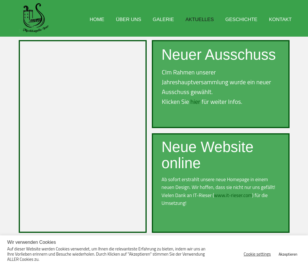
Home (97, 19)
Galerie (163, 19)
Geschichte (241, 19)
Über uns (128, 19)
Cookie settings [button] (257, 254)
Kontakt (280, 19)
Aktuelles (200, 19)
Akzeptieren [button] (288, 254)
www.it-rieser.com (233, 195)
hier (195, 101)
